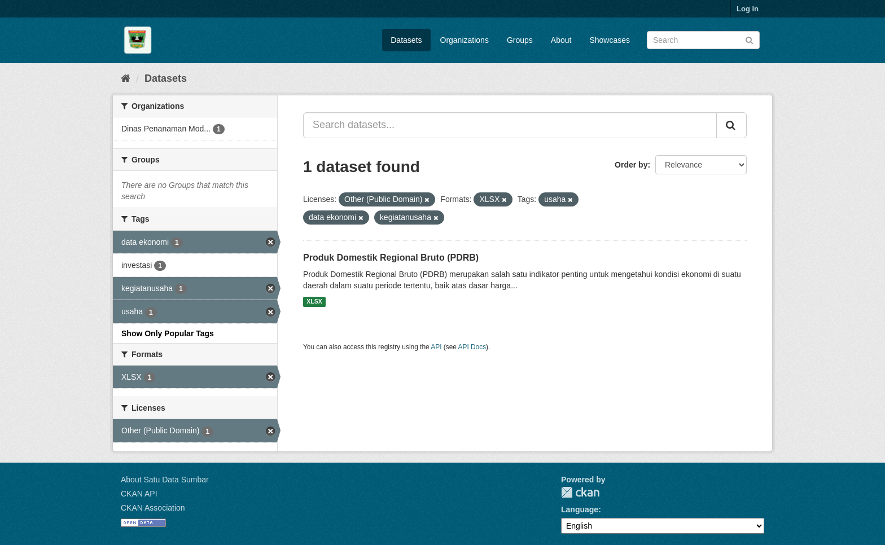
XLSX (314, 301)
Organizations (464, 40)
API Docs (472, 347)
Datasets (406, 40)
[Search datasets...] (510, 125)
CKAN (580, 492)
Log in (748, 9)
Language (579, 509)
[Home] (125, 78)
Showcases (609, 40)
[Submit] (749, 39)
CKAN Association (153, 507)
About (561, 40)
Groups (520, 40)
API (436, 347)
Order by (631, 164)
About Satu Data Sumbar (165, 479)
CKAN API (139, 493)
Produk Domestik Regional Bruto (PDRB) (391, 257)
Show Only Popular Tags (167, 333)
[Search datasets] (703, 40)
